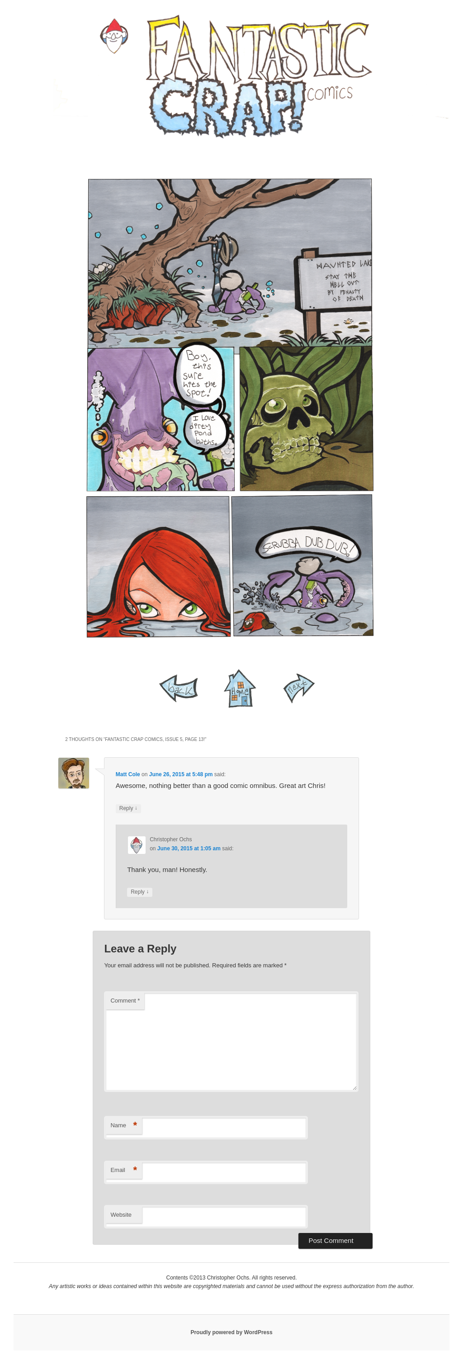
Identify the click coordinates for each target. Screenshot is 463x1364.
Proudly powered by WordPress (231, 1332)
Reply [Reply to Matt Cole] (128, 808)
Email (123, 1170)
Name (123, 1125)
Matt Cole (128, 774)
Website (121, 1214)
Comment (125, 1000)
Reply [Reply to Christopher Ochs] (140, 892)
